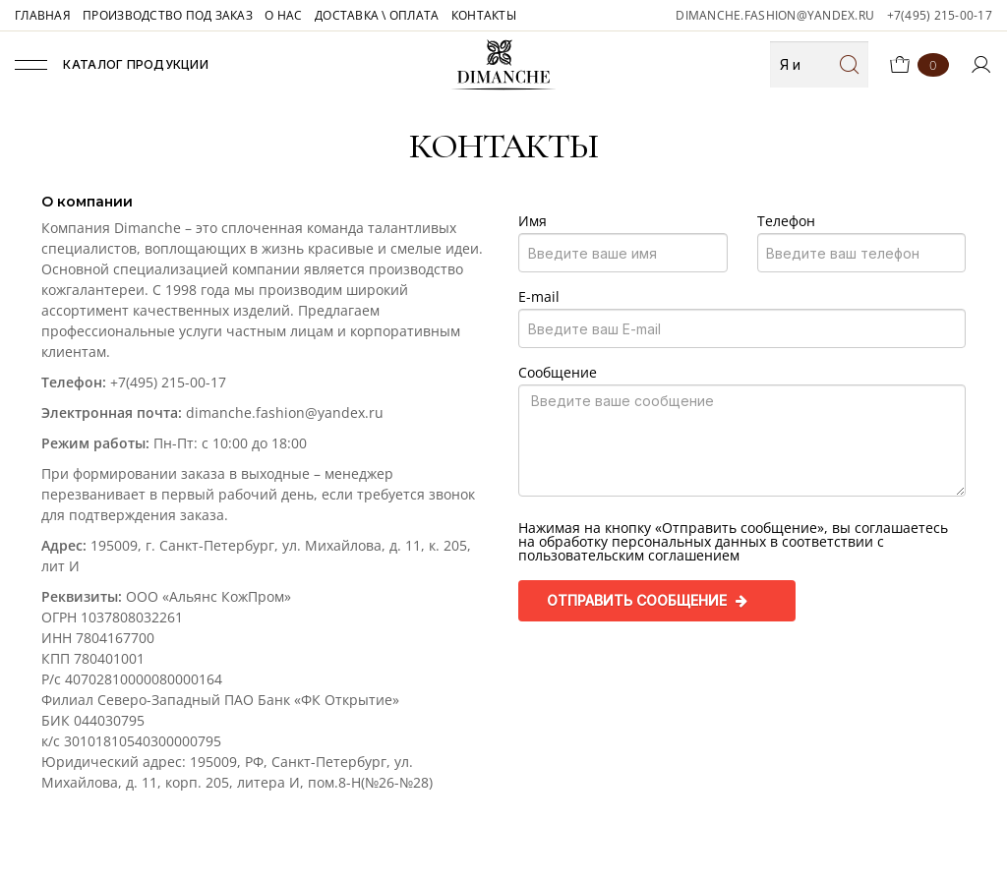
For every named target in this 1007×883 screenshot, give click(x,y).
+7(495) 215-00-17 (939, 15)
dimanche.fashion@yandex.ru (775, 15)
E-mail (539, 297)
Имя (532, 221)
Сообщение (557, 373)
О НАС (283, 15)
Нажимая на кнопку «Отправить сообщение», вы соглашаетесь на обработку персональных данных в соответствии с (733, 541)
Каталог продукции (111, 64)
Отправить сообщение (647, 600)
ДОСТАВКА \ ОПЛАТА (377, 15)
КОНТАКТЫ (483, 15)
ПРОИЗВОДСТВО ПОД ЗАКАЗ (168, 15)
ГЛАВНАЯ (43, 15)
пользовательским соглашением (629, 555)
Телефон (786, 221)
